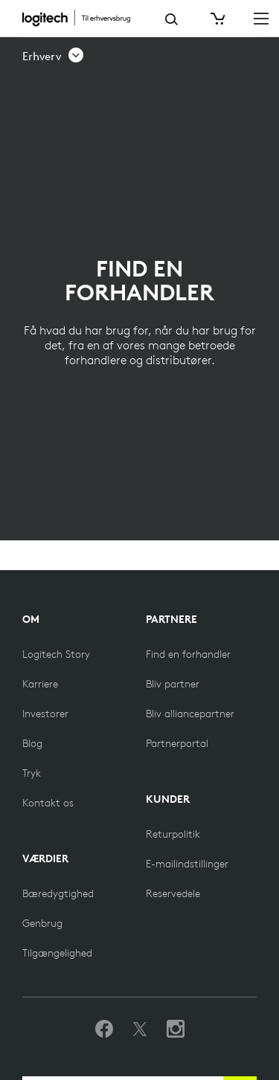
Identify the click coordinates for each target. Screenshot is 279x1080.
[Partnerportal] (177, 743)
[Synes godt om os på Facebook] (104, 1029)
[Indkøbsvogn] (216, 18)
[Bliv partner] (172, 684)
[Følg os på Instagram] (176, 1029)
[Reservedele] (173, 893)
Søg (171, 19)
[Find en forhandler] (188, 654)
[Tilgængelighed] (57, 953)
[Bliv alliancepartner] (190, 713)
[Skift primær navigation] (261, 18)
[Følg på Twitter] (140, 1029)
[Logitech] (82, 18)
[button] (53, 56)
